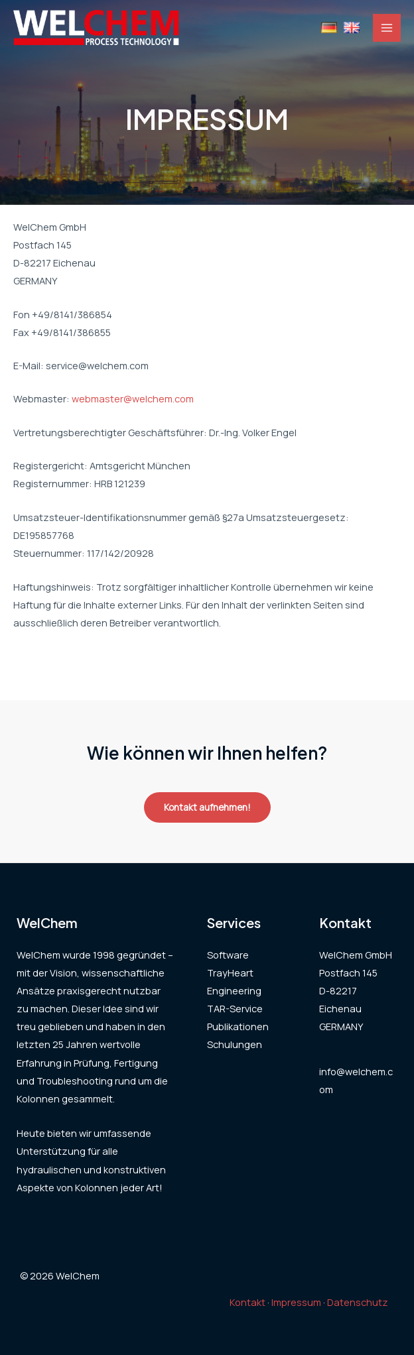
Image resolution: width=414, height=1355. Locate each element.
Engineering (234, 990)
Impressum (296, 1302)
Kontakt (247, 1302)
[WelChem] (96, 28)
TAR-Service (235, 1008)
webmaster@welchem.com (133, 398)
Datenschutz (357, 1302)
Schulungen (234, 1044)
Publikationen (238, 1026)
